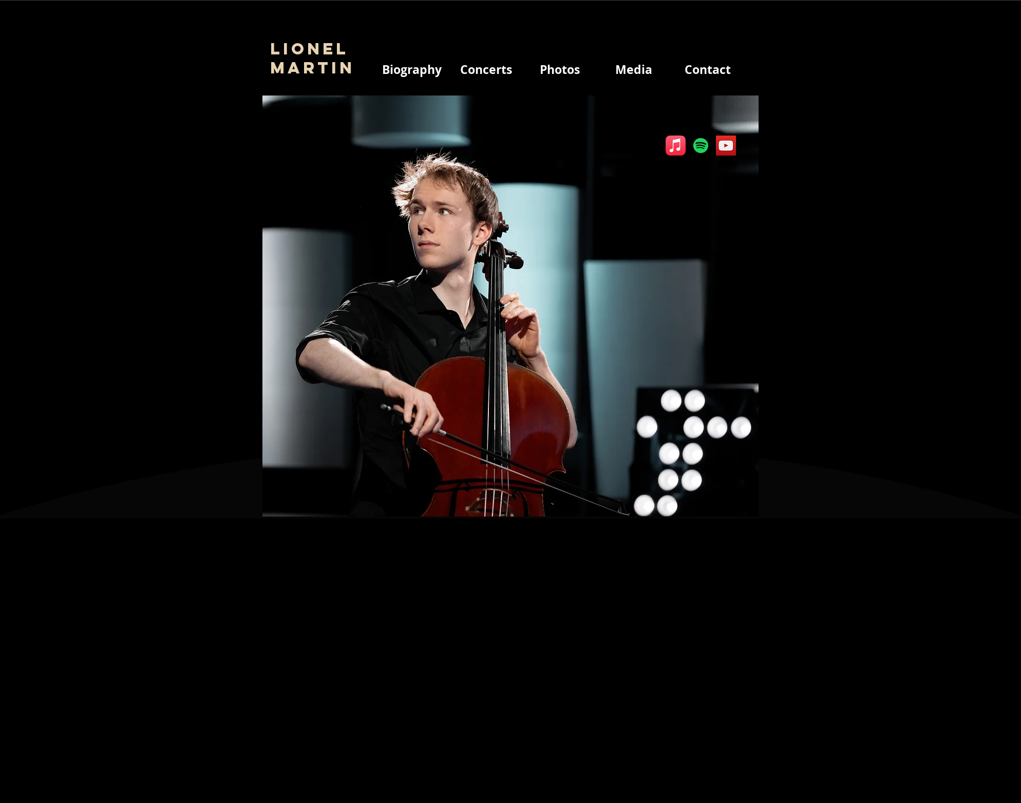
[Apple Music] (676, 146)
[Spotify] (701, 146)
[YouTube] (726, 146)
